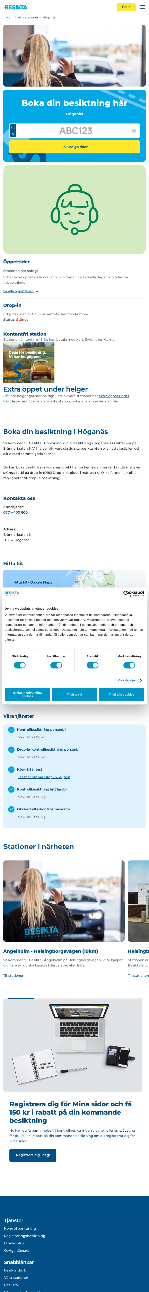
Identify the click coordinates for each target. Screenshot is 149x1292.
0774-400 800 (15, 512)
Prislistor (11, 1285)
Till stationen (13, 976)
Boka (126, 7)
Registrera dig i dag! (33, 1155)
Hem (10, 17)
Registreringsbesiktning (24, 1236)
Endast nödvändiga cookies (27, 694)
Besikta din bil (16, 1270)
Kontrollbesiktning (20, 1228)
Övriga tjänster (17, 1251)
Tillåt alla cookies (121, 694)
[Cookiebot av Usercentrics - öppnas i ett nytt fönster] (126, 594)
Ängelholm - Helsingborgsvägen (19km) (50, 951)
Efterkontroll (14, 1243)
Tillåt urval (74, 694)
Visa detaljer (127, 680)
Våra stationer (28, 17)
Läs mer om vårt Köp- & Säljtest (44, 777)
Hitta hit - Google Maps (33, 582)
